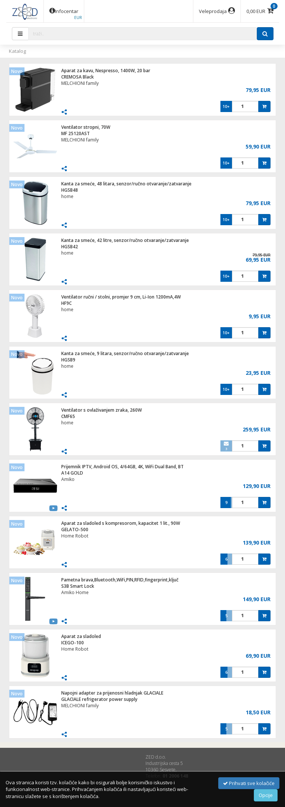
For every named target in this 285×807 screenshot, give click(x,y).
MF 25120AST (75, 133)
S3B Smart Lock (77, 586)
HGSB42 (69, 246)
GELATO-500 (74, 529)
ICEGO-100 (72, 642)
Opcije (266, 795)
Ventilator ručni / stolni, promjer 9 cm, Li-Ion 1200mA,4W (121, 297)
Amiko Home (75, 592)
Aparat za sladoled (81, 636)
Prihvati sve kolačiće (249, 783)
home (67, 196)
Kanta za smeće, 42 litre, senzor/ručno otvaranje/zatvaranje (125, 240)
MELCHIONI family (80, 83)
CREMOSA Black (77, 77)
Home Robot (74, 536)
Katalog (17, 51)
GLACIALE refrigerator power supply (99, 699)
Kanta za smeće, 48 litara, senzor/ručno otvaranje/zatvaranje (126, 184)
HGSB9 (68, 360)
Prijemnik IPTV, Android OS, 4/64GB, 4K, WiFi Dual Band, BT (122, 466)
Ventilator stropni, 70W (85, 127)
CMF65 (68, 416)
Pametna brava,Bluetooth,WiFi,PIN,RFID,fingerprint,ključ (119, 580)
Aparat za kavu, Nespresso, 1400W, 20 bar (105, 70)
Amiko (68, 479)
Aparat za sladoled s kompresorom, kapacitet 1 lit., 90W (120, 523)
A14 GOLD (72, 473)
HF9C (66, 303)
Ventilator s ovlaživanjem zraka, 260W (101, 410)
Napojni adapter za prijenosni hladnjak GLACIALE (112, 693)
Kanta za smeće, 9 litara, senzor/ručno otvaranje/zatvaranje (125, 353)
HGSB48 (69, 190)
